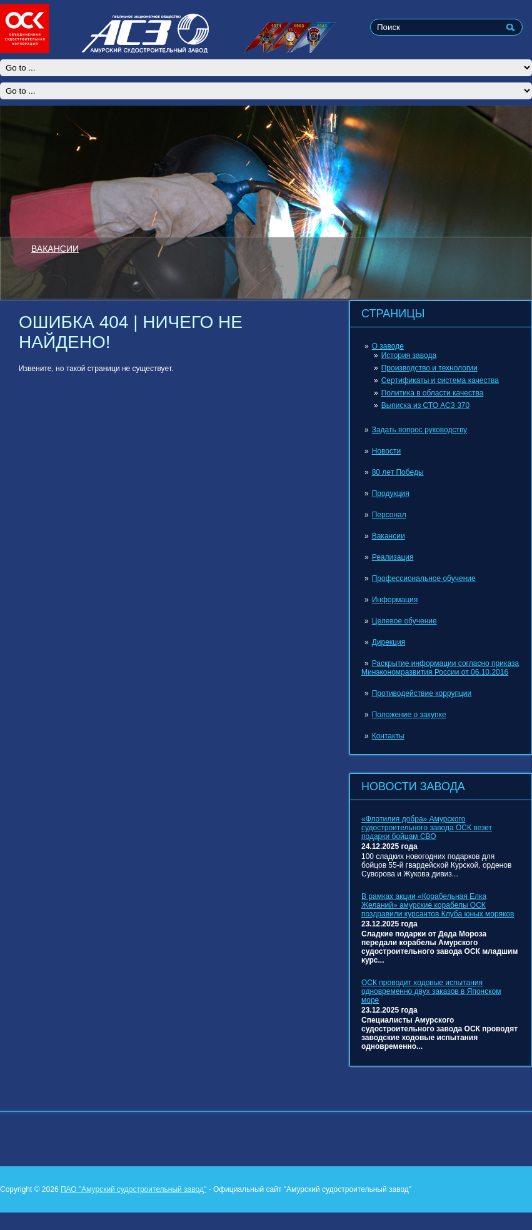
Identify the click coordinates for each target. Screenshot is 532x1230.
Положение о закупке (409, 714)
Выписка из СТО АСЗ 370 (425, 405)
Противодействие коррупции (422, 693)
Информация (395, 599)
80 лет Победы (398, 472)
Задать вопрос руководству (419, 429)
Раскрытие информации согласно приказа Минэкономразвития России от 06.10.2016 (440, 668)
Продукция (390, 493)
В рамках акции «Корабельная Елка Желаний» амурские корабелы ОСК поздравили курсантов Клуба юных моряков (437, 905)
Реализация (393, 557)
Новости (386, 451)
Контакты (388, 736)
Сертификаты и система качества (440, 380)
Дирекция (389, 642)
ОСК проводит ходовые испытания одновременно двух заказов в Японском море (431, 991)
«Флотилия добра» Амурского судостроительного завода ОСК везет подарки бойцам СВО (426, 828)
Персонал (389, 514)
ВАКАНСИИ (55, 248)
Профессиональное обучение (424, 578)
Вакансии (388, 536)
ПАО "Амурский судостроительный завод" (133, 1189)
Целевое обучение (404, 621)
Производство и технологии (429, 368)
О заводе (388, 346)
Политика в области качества (432, 393)
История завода (408, 355)
